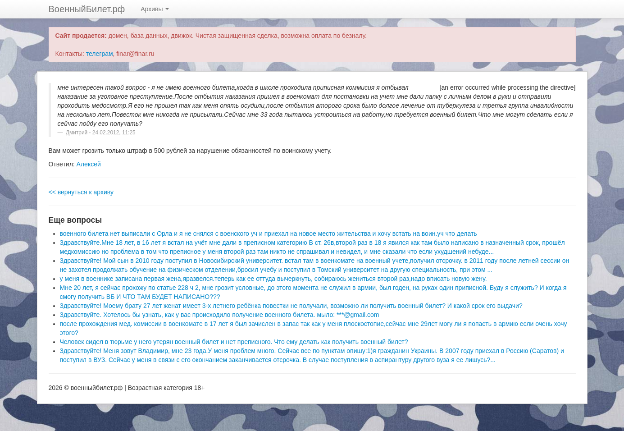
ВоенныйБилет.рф (87, 9)
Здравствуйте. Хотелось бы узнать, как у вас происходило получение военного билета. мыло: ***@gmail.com (219, 314)
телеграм (99, 53)
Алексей (89, 164)
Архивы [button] (155, 9)
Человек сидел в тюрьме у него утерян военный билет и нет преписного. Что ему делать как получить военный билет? (234, 341)
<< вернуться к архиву (81, 192)
